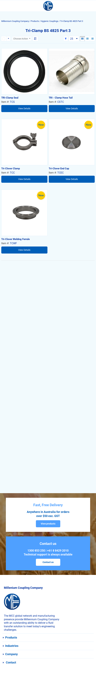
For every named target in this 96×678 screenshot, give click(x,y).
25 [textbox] (71, 38)
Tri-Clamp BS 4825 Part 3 (71, 21)
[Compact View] (92, 38)
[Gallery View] (82, 38)
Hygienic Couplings (49, 21)
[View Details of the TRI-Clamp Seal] (24, 71)
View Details (24, 108)
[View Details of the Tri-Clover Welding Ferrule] (24, 213)
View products (48, 523)
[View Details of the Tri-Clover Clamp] (24, 142)
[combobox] (74, 38)
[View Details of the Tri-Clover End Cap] (72, 142)
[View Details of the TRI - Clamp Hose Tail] (72, 71)
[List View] (87, 38)
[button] (65, 38)
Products (35, 21)
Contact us (48, 562)
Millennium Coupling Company (15, 21)
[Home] (48, 6)
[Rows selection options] (8, 38)
